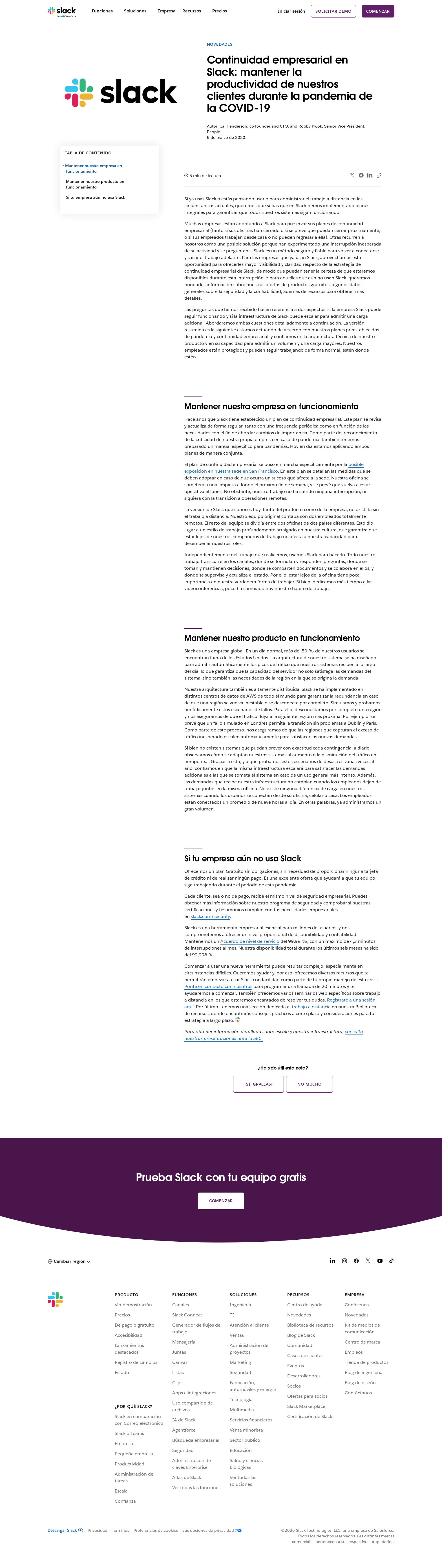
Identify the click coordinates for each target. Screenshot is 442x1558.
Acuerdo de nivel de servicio (249, 941)
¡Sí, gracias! (258, 1084)
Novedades (220, 44)
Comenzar (378, 11)
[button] (69, 1261)
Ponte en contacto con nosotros (218, 986)
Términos (120, 1530)
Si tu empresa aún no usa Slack (95, 197)
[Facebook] (356, 1262)
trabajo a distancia (311, 1007)
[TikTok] (391, 1262)
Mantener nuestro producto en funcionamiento (95, 184)
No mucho (309, 1084)
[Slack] (62, 11)
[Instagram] (344, 1262)
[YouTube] (380, 1262)
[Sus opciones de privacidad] (210, 1530)
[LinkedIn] (332, 1262)
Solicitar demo (333, 11)
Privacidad (97, 1530)
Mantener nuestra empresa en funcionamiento (94, 168)
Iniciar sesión (291, 11)
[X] (368, 1262)
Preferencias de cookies (156, 1530)
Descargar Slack (65, 1530)
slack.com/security (210, 916)
